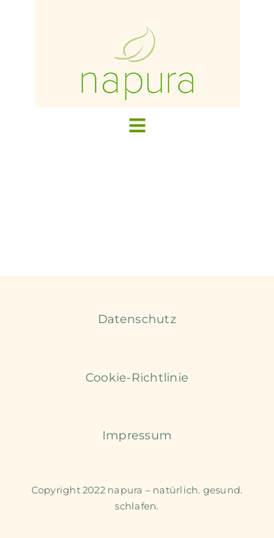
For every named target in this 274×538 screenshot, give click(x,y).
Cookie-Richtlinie (137, 377)
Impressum (137, 435)
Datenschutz (136, 319)
